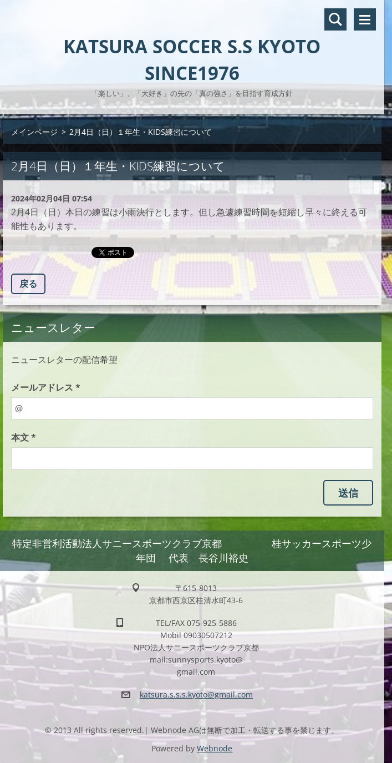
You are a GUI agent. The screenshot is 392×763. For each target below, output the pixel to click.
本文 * (23, 437)
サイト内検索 (335, 19)
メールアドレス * (45, 387)
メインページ (34, 132)
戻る (28, 283)
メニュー (365, 19)
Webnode (214, 748)
